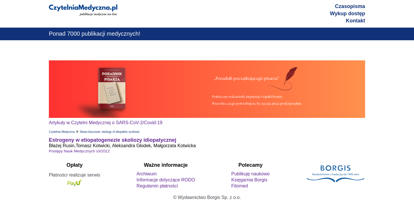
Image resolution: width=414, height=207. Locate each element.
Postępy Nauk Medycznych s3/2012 (79, 151)
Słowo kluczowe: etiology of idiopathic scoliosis (109, 131)
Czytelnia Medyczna (61, 131)
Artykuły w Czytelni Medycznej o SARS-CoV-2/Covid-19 (105, 122)
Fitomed (239, 185)
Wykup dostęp (347, 13)
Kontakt (355, 21)
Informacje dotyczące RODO (166, 179)
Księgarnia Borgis (249, 179)
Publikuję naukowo (250, 173)
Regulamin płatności (157, 185)
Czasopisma (350, 6)
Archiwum (147, 173)
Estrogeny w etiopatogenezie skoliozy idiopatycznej (112, 140)
